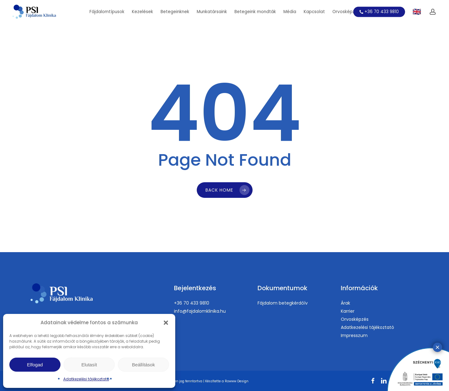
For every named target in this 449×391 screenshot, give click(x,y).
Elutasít (89, 364)
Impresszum (354, 335)
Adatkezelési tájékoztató (86, 379)
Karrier (348, 311)
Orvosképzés (355, 319)
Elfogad (35, 364)
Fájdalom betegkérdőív (283, 303)
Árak (345, 303)
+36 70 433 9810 (191, 303)
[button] (166, 323)
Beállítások (143, 364)
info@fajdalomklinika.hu (200, 311)
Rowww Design (237, 381)
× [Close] (437, 347)
